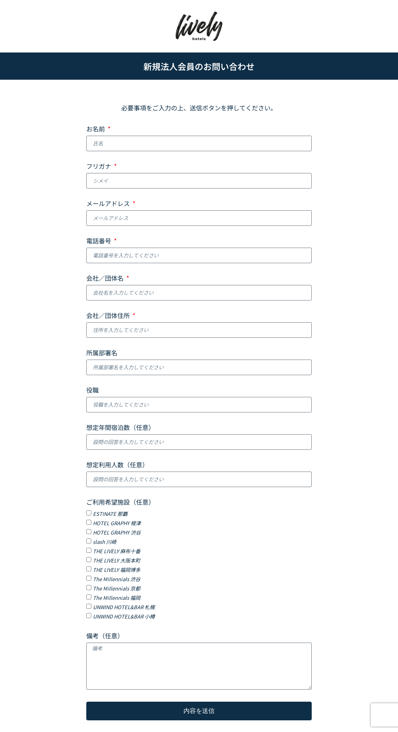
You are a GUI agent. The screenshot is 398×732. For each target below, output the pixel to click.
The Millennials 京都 (116, 588)
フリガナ (99, 167)
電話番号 (99, 241)
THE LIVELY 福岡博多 (116, 569)
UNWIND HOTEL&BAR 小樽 (124, 616)
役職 (92, 391)
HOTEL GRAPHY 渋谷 (117, 532)
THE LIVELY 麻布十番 (116, 551)
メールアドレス (108, 204)
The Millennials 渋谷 (116, 579)
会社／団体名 (105, 279)
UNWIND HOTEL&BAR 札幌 (124, 607)
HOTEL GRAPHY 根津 (117, 523)
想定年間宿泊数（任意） (120, 428)
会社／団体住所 (108, 316)
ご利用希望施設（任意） (120, 503)
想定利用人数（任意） (117, 465)
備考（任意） (105, 636)
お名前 (96, 129)
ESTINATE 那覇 (110, 513)
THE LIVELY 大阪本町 (116, 560)
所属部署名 (101, 353)
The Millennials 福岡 (116, 597)
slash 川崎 (104, 541)
